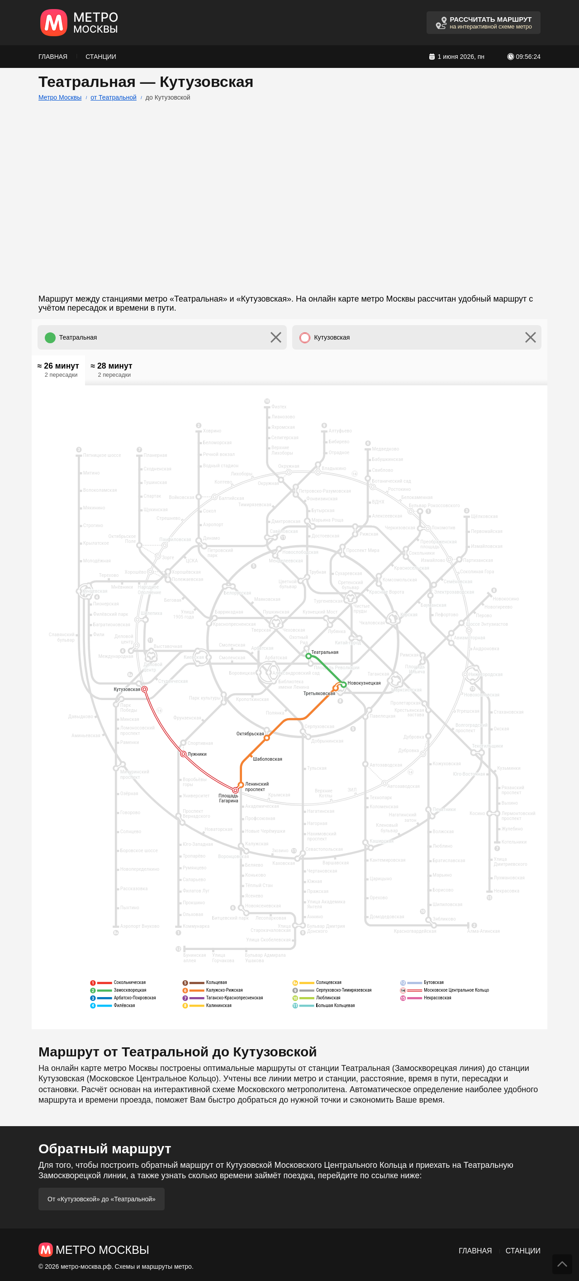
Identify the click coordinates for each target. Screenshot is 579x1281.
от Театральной (113, 97)
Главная (52, 56)
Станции (100, 56)
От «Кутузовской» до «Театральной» (101, 1199)
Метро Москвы (59, 97)
